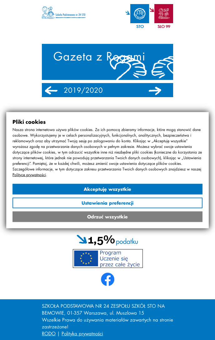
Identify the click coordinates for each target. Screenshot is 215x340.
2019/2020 (83, 90)
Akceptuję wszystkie (107, 189)
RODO (49, 333)
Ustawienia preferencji (107, 203)
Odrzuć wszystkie (107, 216)
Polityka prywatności (82, 333)
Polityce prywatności (29, 174)
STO (139, 26)
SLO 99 (164, 26)
